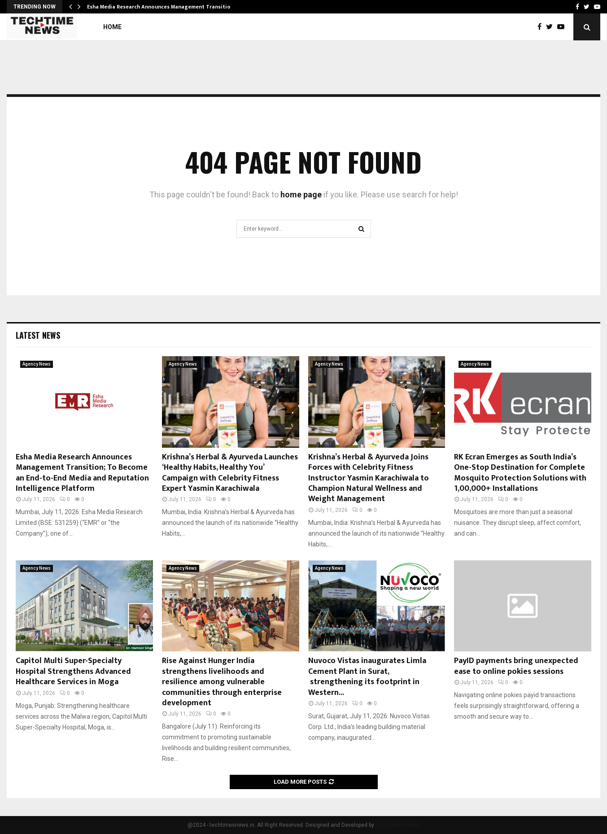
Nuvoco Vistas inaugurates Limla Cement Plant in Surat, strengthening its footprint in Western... (367, 676)
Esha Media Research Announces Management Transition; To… (167, 6)
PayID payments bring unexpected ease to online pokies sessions (516, 666)
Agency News (36, 364)
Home (112, 27)
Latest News (38, 335)
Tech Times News (398, 825)
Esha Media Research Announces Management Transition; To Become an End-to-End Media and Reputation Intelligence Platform (82, 472)
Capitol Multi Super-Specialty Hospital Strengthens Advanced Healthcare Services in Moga (73, 671)
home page (301, 194)
